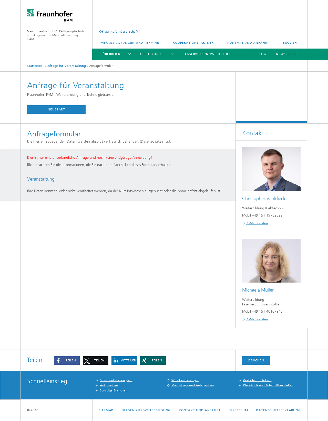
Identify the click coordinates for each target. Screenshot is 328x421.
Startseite (34, 66)
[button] (67, 360)
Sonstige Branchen (113, 390)
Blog (262, 54)
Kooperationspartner (193, 42)
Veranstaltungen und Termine (130, 42)
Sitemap (106, 410)
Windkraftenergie (185, 380)
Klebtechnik (150, 54)
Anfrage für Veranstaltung (65, 66)
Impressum (238, 410)
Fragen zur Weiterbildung (146, 410)
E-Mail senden (257, 223)
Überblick (111, 54)
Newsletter (287, 54)
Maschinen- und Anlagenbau (192, 385)
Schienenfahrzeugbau (116, 380)
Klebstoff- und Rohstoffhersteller (268, 385)
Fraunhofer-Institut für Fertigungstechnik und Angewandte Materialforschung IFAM (55, 35)
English (290, 42)
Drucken (256, 360)
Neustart (56, 109)
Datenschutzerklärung (278, 410)
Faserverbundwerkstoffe (209, 54)
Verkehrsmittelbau (257, 380)
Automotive (109, 385)
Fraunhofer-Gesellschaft (120, 31)
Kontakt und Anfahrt (248, 42)
